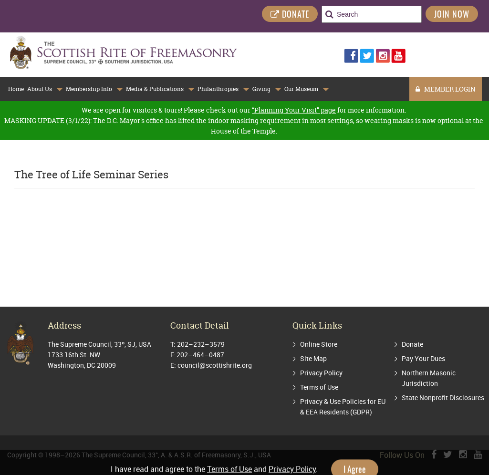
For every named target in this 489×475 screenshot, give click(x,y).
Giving (261, 89)
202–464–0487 (200, 354)
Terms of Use (319, 387)
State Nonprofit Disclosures (443, 397)
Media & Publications (155, 89)
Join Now (451, 15)
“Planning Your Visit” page (294, 109)
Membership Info (89, 89)
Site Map (313, 358)
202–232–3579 (201, 344)
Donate (412, 344)
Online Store (318, 344)
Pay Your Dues (423, 358)
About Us (39, 89)
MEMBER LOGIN (446, 88)
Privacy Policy (321, 372)
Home (16, 89)
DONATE (290, 15)
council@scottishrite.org (214, 365)
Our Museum (301, 89)
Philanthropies (218, 89)
